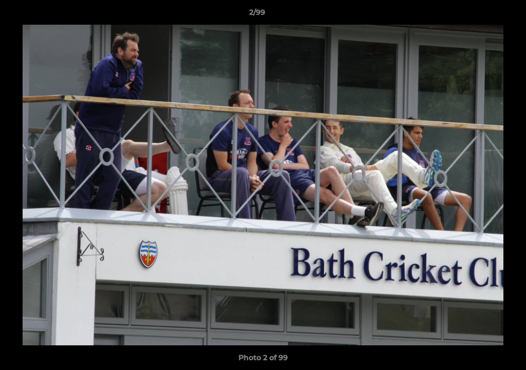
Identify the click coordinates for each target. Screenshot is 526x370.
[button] (483, 15)
